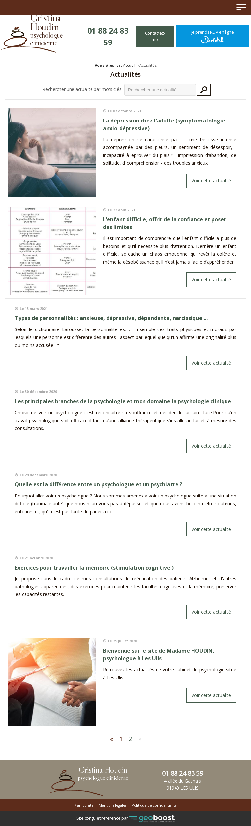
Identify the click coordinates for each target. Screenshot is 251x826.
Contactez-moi (155, 36)
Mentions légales (112, 805)
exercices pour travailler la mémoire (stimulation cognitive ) (94, 567)
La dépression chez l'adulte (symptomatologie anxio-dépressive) (164, 124)
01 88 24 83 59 (108, 36)
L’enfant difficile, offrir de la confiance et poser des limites (164, 223)
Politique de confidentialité (154, 805)
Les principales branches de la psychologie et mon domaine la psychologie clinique (123, 401)
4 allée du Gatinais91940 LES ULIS (182, 784)
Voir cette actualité (211, 181)
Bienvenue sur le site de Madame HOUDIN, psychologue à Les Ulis (158, 654)
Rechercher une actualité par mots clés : (83, 89)
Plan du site (83, 805)
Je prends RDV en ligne (212, 36)
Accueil (129, 65)
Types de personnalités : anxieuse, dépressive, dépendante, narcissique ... (111, 318)
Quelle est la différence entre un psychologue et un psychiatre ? (98, 484)
